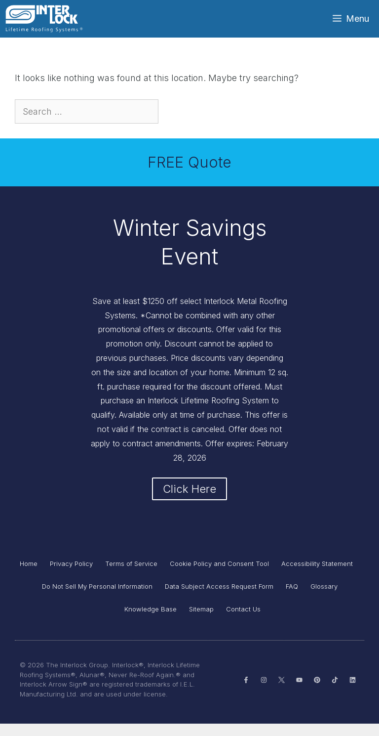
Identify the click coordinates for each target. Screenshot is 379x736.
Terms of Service (131, 576)
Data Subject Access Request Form (219, 599)
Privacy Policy (71, 576)
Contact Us (243, 621)
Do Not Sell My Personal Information (97, 599)
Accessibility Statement (317, 576)
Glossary (324, 599)
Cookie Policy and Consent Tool (219, 576)
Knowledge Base (150, 621)
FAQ (292, 599)
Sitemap (201, 621)
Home (29, 576)
